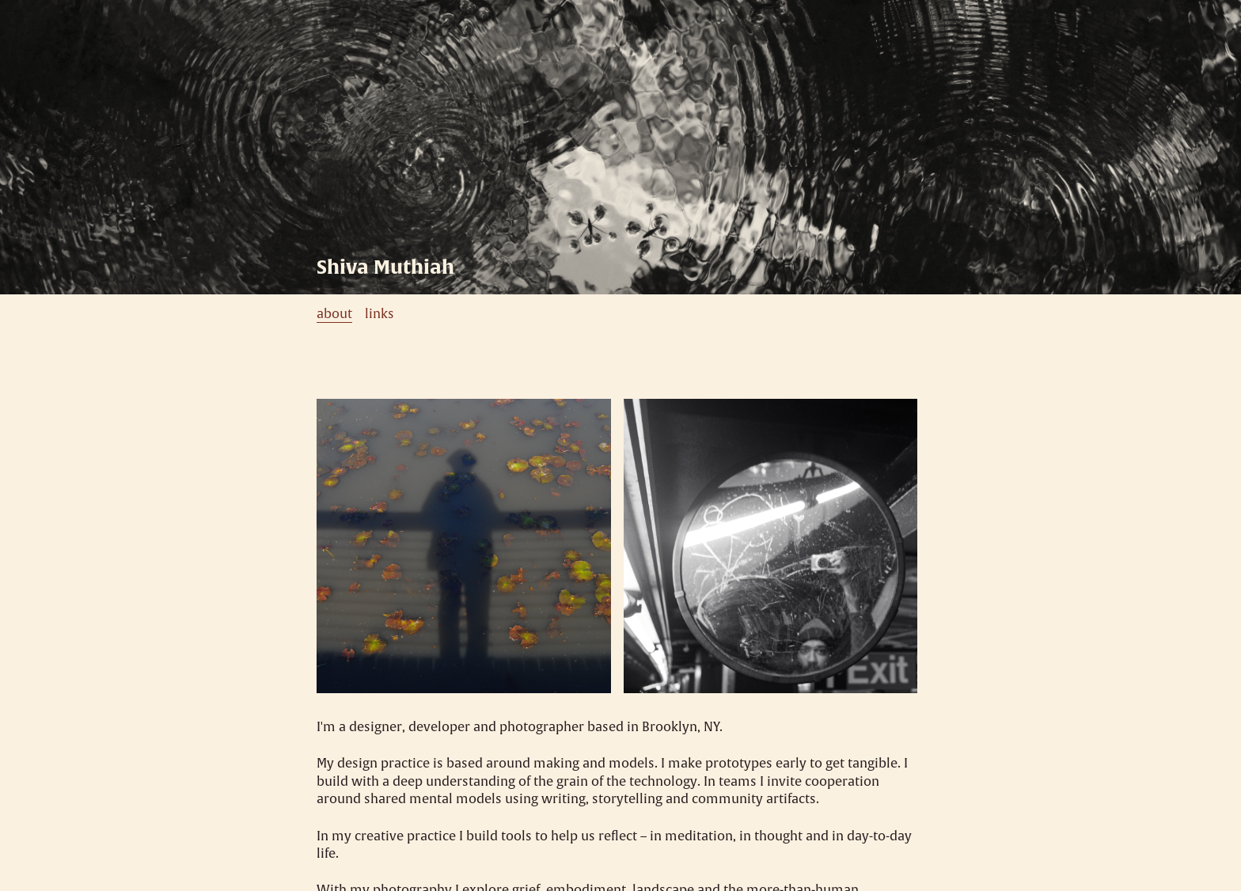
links (379, 314)
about (334, 314)
